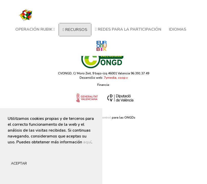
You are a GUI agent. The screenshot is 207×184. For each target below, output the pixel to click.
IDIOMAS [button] (177, 29)
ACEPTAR (19, 163)
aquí (87, 142)
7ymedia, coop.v (116, 78)
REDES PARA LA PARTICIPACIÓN (128, 29)
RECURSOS (75, 29)
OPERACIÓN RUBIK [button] (35, 29)
